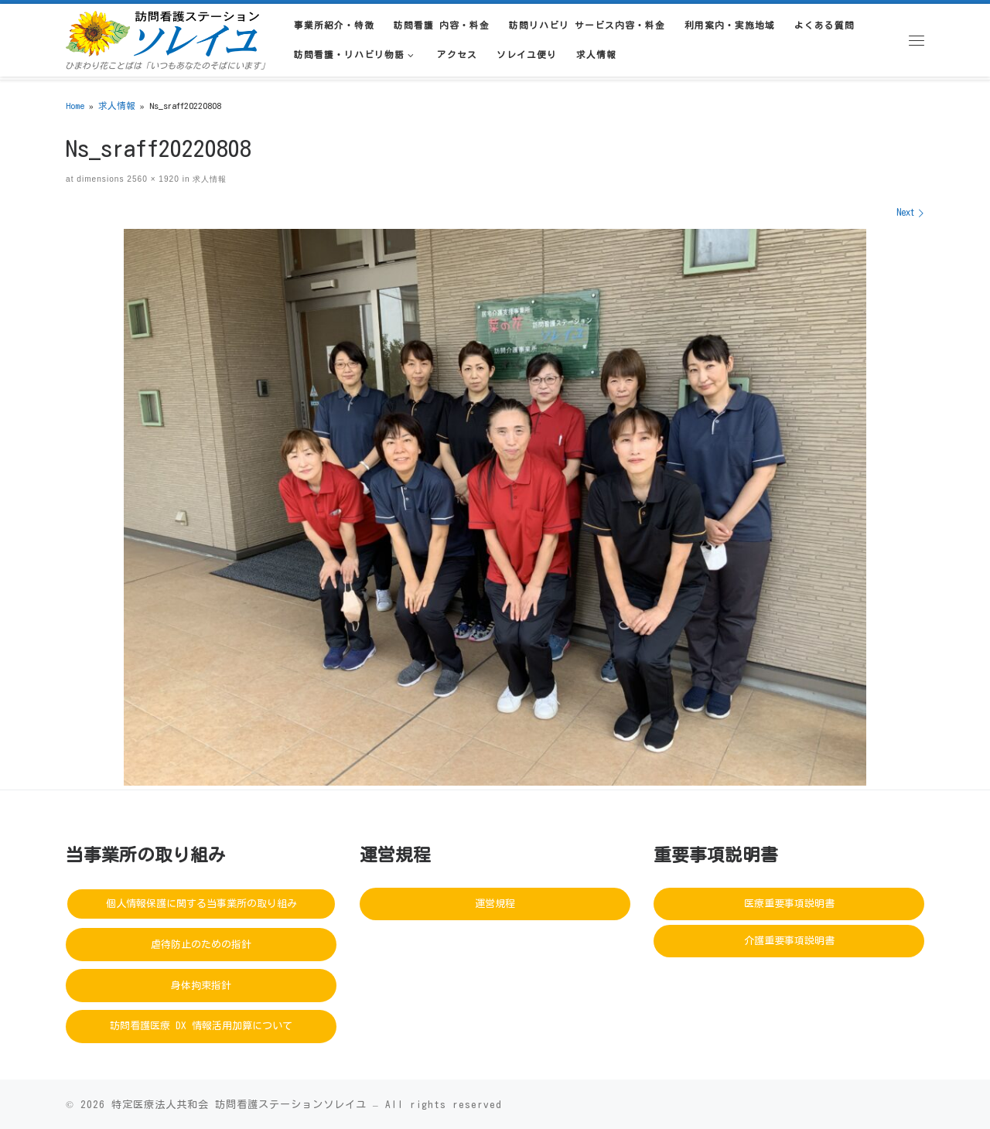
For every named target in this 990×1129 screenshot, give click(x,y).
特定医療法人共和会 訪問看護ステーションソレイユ (239, 1104)
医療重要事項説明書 (789, 904)
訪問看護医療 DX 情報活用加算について (201, 1026)
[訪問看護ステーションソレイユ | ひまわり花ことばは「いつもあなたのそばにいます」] (162, 31)
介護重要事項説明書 (789, 941)
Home (75, 105)
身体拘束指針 (201, 986)
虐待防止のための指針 (201, 945)
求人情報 (116, 105)
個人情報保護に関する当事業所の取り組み (201, 904)
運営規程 (495, 904)
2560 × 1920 (151, 179)
